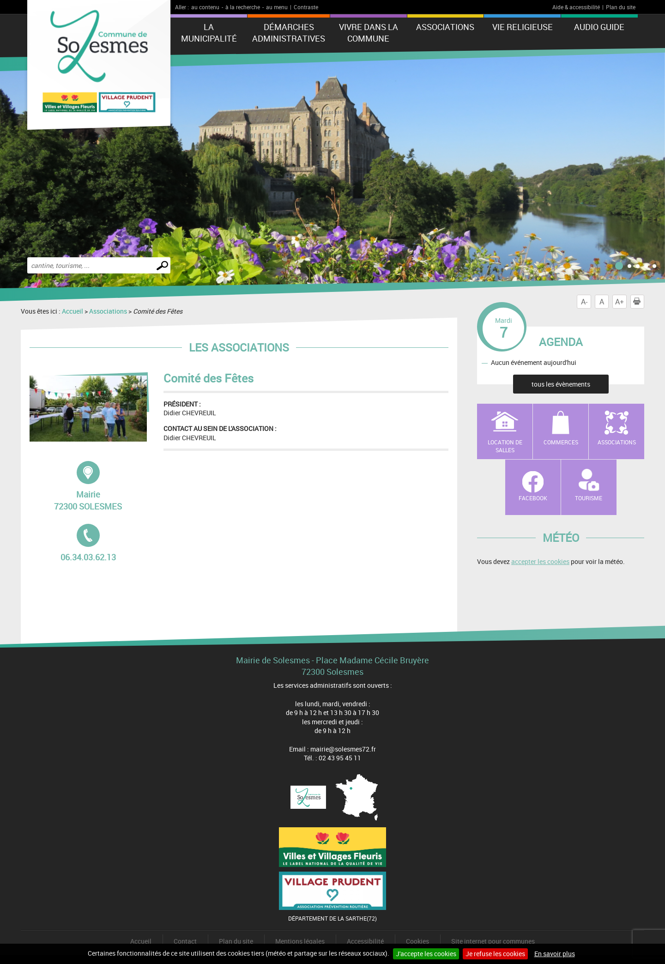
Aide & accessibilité (576, 7)
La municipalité (209, 32)
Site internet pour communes (493, 941)
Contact (185, 941)
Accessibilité (365, 941)
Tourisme (588, 498)
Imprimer (638, 302)
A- (584, 302)
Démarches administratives (288, 32)
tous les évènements (561, 384)
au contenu (205, 7)
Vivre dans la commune (368, 32)
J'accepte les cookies (426, 953)
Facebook (533, 498)
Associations (445, 26)
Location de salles (505, 446)
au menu (277, 7)
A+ (619, 302)
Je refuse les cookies (495, 953)
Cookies (417, 941)
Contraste (306, 7)
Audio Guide (599, 26)
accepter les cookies (540, 561)
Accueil (72, 311)
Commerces (561, 442)
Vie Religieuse (522, 26)
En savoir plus (554, 953)
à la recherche (242, 7)
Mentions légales (300, 941)
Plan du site (620, 7)
